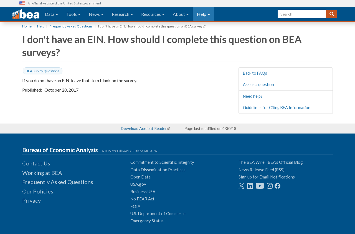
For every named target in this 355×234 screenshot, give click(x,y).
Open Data (140, 176)
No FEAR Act (142, 198)
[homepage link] (25, 14)
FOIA (135, 206)
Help (203, 14)
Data (51, 14)
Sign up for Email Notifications (267, 176)
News (96, 14)
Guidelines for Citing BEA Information (276, 107)
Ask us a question (258, 84)
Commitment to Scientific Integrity (162, 162)
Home (27, 26)
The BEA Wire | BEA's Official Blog (271, 162)
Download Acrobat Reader (144, 128)
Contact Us (36, 163)
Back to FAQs (255, 73)
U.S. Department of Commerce (158, 213)
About (181, 14)
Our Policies (37, 191)
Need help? (252, 96)
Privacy (31, 200)
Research (122, 14)
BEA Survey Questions (42, 71)
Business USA (142, 191)
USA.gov (138, 184)
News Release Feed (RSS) (262, 169)
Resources (152, 14)
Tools (73, 14)
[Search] (331, 14)
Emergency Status (147, 220)
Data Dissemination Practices (158, 169)
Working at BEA (42, 172)
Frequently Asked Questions (71, 26)
